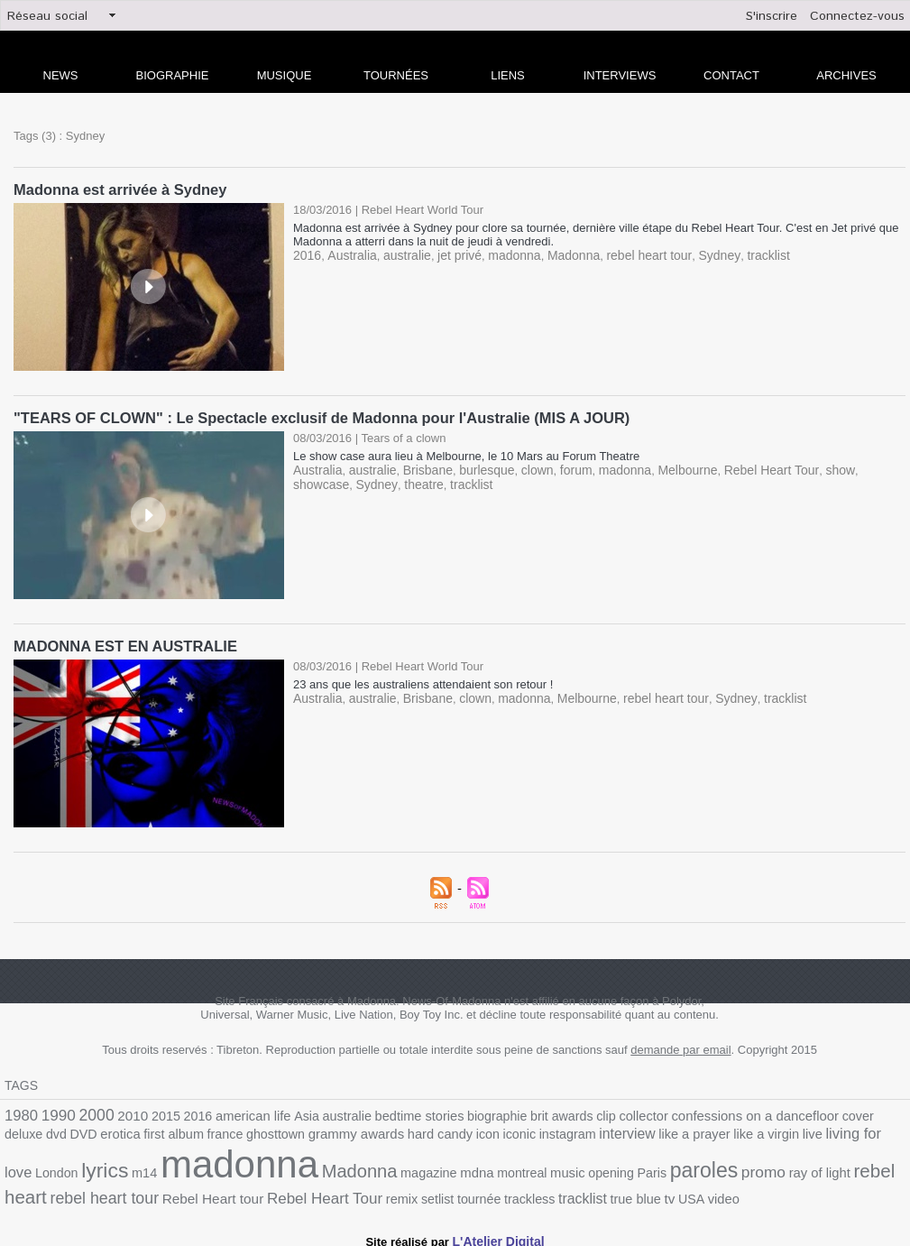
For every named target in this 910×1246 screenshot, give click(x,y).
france (120, 1133)
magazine (254, 1170)
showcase (851, 468)
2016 (306, 254)
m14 (866, 1133)
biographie (464, 1113)
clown (522, 468)
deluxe (836, 1113)
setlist (223, 1191)
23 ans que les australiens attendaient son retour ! (423, 681)
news (60, 75)
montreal (341, 1170)
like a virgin (626, 1133)
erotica (23, 1133)
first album (73, 1133)
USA (461, 1191)
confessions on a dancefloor (704, 1112)
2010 (124, 1112)
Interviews (620, 75)
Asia (287, 1113)
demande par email (680, 1047)
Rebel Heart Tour (741, 468)
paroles (511, 1168)
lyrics (829, 1131)
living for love (721, 1132)
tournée (263, 1191)
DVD (892, 1113)
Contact (731, 75)
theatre (356, 481)
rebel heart (692, 1168)
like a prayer (558, 1133)
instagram (440, 1133)
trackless (309, 1191)
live (668, 1133)
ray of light (619, 1170)
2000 (90, 1111)
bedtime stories (392, 1113)
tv (441, 1191)
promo (566, 1169)
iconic (395, 1133)
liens (508, 75)
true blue (408, 1191)
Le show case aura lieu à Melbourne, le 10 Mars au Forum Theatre (466, 454)
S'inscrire (771, 16)
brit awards (524, 1113)
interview (496, 1133)
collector (600, 1113)
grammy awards (243, 1133)
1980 (20, 1112)
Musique (284, 75)
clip (565, 1113)
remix (191, 1191)
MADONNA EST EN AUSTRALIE (122, 643)
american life (237, 1113)
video (491, 1191)
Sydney (691, 254)
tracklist (737, 254)
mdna (299, 1170)
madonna (499, 254)
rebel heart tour (625, 254)
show (805, 468)
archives (846, 75)
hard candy (320, 1133)
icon (365, 1133)
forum (559, 468)
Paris (462, 1170)
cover (800, 1113)
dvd (866, 1113)
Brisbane (419, 468)
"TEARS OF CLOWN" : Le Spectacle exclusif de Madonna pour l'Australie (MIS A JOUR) (312, 416)
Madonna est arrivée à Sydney (117, 189)
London (785, 1133)
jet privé (449, 254)
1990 (55, 1112)
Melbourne (662, 468)
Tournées (395, 75)
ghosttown (168, 1133)
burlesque (475, 468)
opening (424, 1170)
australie (399, 254)
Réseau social (47, 16)
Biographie (172, 75)
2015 (155, 1113)
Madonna (555, 254)
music (384, 1170)
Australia (348, 254)
